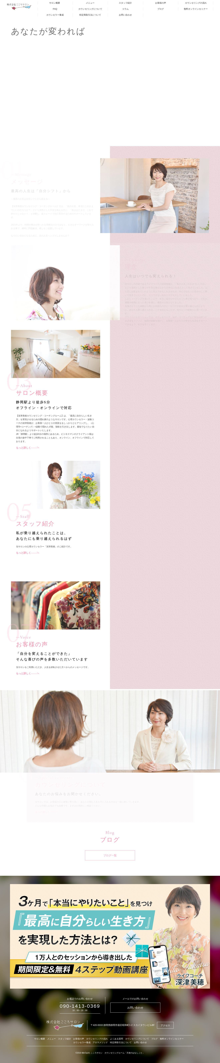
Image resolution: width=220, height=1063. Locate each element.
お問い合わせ (125, 15)
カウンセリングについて (90, 9)
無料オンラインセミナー (196, 9)
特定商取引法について (90, 15)
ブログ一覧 (110, 865)
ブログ (160, 9)
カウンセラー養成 (55, 15)
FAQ (55, 9)
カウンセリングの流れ (196, 3)
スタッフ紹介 (125, 3)
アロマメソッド (100, 1042)
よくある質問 (116, 1039)
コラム (125, 9)
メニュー (90, 3)
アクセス (165, 1025)
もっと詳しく (27, 457)
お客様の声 (160, 3)
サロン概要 (54, 3)
